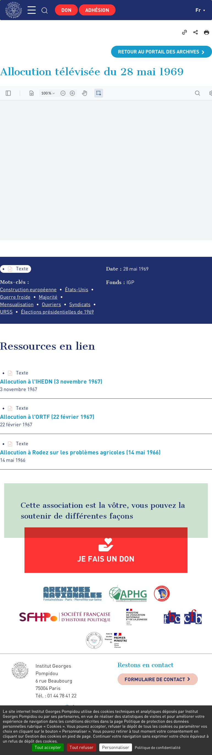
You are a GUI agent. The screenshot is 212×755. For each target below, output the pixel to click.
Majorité (48, 297)
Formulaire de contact (155, 679)
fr (200, 10)
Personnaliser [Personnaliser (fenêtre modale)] (115, 747)
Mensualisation (17, 304)
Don (66, 10)
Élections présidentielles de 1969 (57, 312)
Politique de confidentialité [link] (157, 747)
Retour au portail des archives (158, 51)
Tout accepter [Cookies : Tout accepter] (48, 747)
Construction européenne (28, 289)
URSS (6, 312)
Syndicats (79, 304)
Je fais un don (105, 558)
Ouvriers (51, 304)
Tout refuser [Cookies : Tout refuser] (81, 747)
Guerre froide (15, 297)
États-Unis (76, 289)
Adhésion (97, 10)
